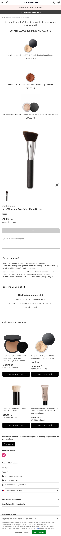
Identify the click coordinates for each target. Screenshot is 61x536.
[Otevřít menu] (2, 2)
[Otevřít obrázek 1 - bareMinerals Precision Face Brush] (7, 196)
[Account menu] (53, 2)
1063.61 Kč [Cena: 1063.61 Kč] (36, 366)
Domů (3, 17)
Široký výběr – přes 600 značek (30, 7)
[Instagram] (4, 457)
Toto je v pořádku (38, 532)
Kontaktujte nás (10, 480)
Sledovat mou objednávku (14, 484)
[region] (30, 526)
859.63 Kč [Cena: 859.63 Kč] (7, 415)
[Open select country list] (32, 490)
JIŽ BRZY (30, 231)
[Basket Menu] (58, 2)
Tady (37, 528)
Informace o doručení (12, 476)
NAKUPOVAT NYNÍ (19, 375)
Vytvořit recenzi (30, 307)
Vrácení (4, 472)
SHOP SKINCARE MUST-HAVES (31, 12)
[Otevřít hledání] (7, 2)
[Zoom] (57, 185)
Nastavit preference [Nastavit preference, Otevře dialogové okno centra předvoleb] (22, 532)
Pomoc (6, 468)
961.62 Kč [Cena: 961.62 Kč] (36, 417)
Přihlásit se (8, 444)
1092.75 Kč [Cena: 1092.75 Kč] (7, 365)
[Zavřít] (57, 519)
